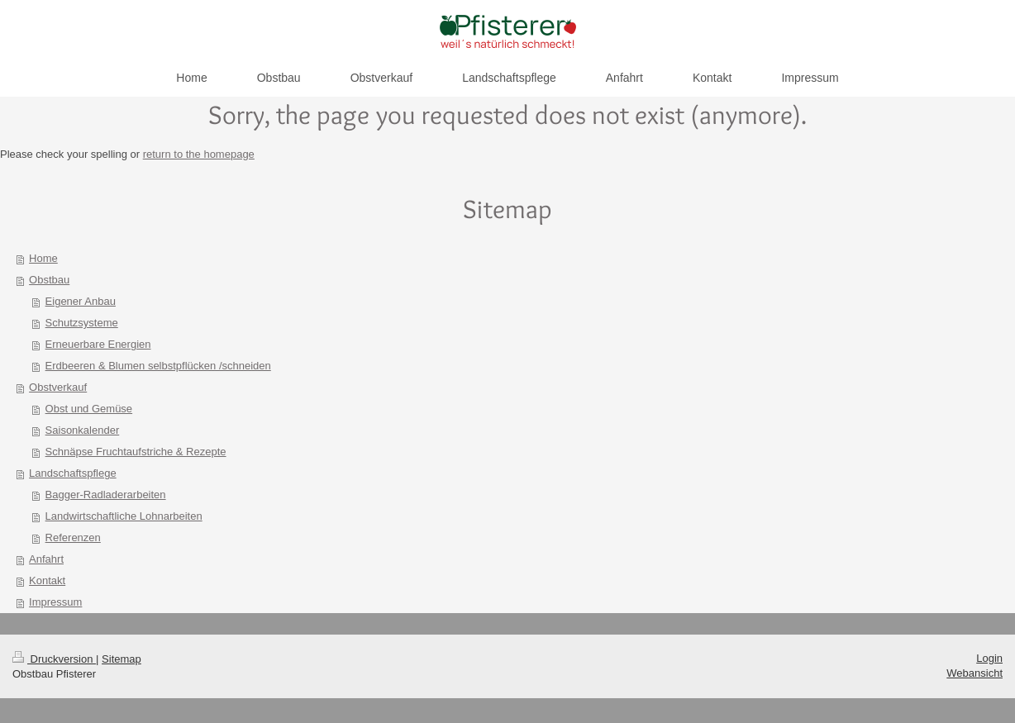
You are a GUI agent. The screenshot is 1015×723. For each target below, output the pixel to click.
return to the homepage (199, 154)
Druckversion (54, 659)
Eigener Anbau (80, 301)
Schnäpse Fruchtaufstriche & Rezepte (135, 451)
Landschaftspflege (73, 473)
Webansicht (974, 673)
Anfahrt (46, 559)
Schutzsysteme (81, 322)
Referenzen (73, 537)
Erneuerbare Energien (98, 344)
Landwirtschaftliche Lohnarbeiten (124, 516)
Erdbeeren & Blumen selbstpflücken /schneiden (158, 365)
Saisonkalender (82, 430)
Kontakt (47, 580)
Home (43, 258)
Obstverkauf (58, 387)
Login (989, 658)
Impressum (55, 602)
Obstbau (49, 280)
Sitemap (121, 659)
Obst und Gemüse (89, 408)
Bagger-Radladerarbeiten (105, 494)
